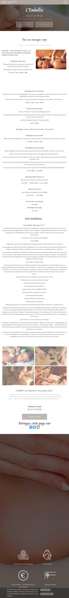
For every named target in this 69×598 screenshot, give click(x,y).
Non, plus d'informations (47, 594)
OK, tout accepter (45, 590)
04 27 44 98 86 (34, 409)
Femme (35, 45)
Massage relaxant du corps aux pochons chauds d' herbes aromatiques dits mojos (34, 394)
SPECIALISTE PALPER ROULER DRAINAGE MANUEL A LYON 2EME (37, 399)
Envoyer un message (34, 417)
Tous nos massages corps (44, 45)
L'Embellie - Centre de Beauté (32, 2)
